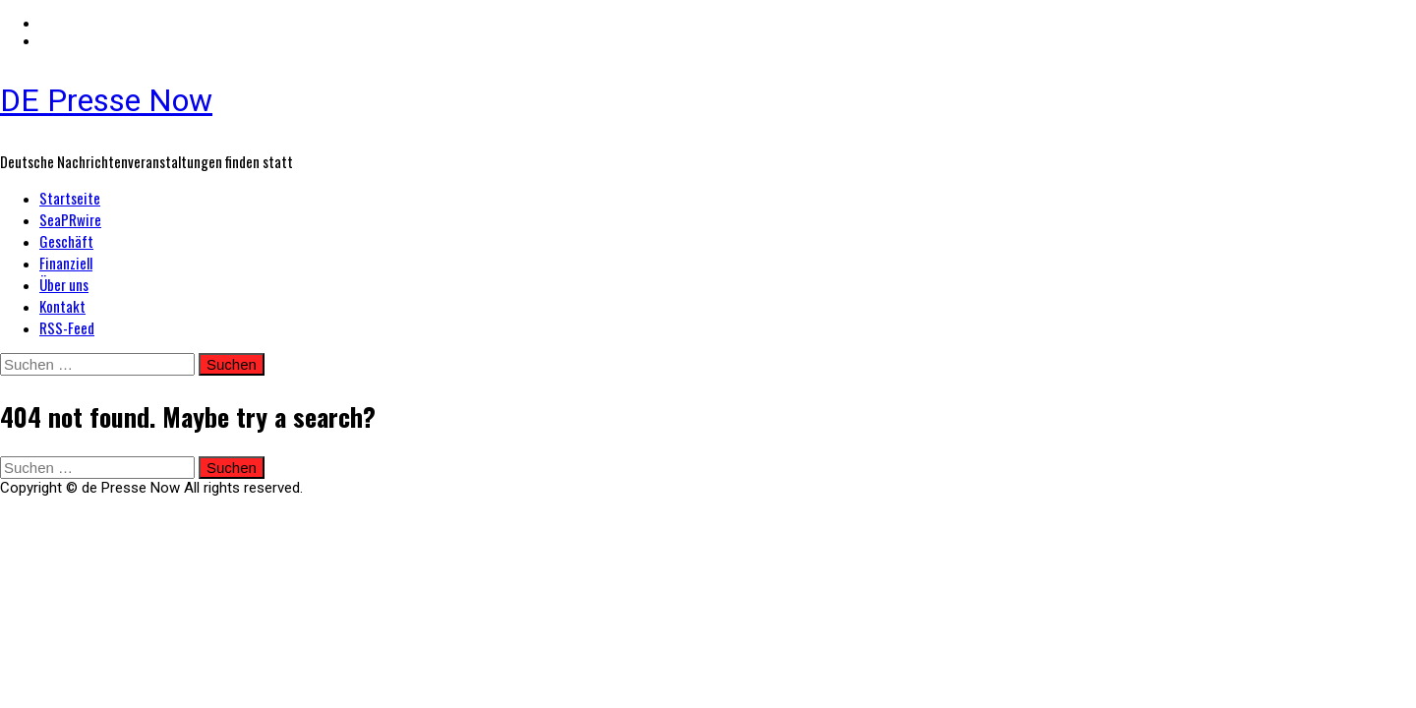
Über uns (63, 284)
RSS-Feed (66, 327)
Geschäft (66, 241)
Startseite (69, 197)
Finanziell (65, 262)
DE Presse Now (106, 100)
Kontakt (62, 306)
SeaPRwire (70, 219)
